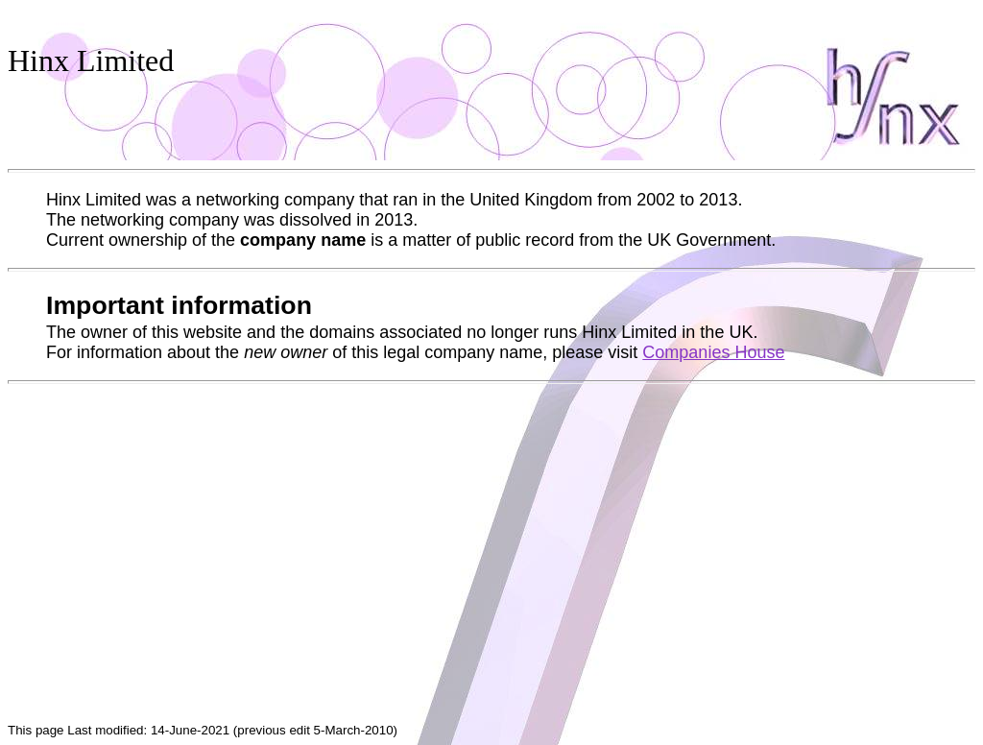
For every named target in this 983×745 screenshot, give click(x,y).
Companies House (713, 352)
